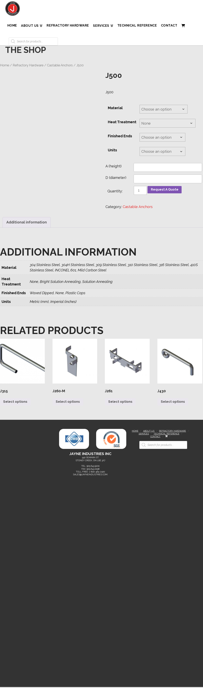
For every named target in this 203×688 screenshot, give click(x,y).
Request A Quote (166, 190)
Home (4, 65)
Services (144, 434)
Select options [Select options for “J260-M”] (69, 402)
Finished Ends (120, 136)
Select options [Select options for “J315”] (17, 402)
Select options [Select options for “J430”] (174, 402)
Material (115, 108)
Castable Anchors (60, 65)
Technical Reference (166, 434)
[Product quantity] (140, 190)
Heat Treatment (122, 122)
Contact (155, 437)
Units (112, 150)
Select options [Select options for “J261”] (121, 402)
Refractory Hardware (28, 65)
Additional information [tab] (26, 222)
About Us (148, 432)
